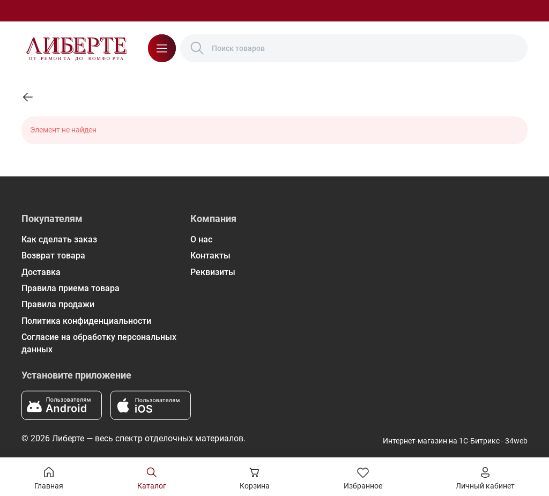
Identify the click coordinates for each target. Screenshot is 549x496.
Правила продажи (57, 304)
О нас (201, 239)
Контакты (210, 255)
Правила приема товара (70, 288)
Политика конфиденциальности (86, 321)
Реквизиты (212, 272)
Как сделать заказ (59, 239)
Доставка (41, 272)
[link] (27, 97)
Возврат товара (53, 255)
